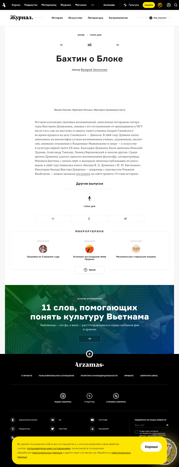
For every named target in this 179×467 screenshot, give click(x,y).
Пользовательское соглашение (56, 375)
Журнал (65, 4)
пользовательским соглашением (48, 448)
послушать (83, 174)
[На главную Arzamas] (3, 5)
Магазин (81, 4)
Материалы (48, 4)
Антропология (118, 17)
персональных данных (47, 452)
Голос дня (95, 35)
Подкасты (30, 4)
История (57, 17)
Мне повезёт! (160, 18)
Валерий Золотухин (94, 69)
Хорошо (151, 447)
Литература (95, 17)
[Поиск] (175, 5)
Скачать (149, 5)
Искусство (75, 17)
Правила (129, 375)
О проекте (26, 375)
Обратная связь (149, 375)
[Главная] (89, 364)
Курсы (16, 4)
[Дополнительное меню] (92, 5)
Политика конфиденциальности (99, 375)
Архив (81, 35)
